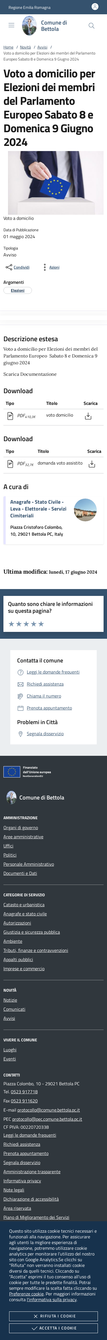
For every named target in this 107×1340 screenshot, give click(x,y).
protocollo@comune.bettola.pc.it (48, 1109)
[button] (30, 7)
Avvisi (42, 47)
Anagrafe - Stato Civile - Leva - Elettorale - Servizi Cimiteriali (38, 508)
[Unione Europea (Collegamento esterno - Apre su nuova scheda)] (53, 773)
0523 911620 (24, 1100)
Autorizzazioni (17, 922)
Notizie (10, 1000)
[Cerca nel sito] (91, 26)
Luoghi (10, 1049)
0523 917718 (24, 1091)
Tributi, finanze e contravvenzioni (35, 950)
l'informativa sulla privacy (51, 1299)
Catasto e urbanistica (24, 904)
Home (8, 47)
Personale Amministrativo (28, 864)
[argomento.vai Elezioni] (18, 290)
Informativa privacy (22, 1180)
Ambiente (12, 941)
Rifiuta (53, 1316)
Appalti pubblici (18, 959)
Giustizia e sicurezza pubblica (31, 932)
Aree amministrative (23, 836)
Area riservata (17, 1208)
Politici (10, 854)
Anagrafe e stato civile (25, 913)
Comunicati (14, 1009)
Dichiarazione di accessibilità (31, 1199)
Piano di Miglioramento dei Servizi (36, 1217)
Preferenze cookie (26, 1293)
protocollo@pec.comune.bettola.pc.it (47, 1119)
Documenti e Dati (20, 873)
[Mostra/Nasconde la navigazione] (11, 25)
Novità (25, 47)
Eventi (9, 1058)
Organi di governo (20, 827)
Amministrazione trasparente (31, 1171)
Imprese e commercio (24, 968)
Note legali (13, 1189)
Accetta (53, 1328)
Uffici (8, 845)
